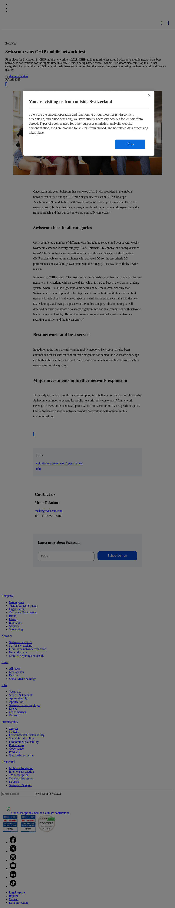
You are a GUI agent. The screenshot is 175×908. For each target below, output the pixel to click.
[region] (88, 123)
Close (130, 144)
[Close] (149, 95)
